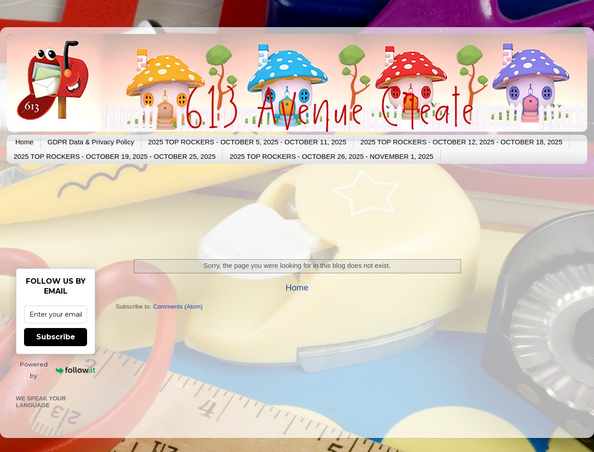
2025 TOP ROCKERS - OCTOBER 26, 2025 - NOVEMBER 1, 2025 (331, 156)
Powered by (57, 370)
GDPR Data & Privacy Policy (91, 142)
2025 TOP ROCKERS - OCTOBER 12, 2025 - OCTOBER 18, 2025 (461, 142)
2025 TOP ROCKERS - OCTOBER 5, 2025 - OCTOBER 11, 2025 (247, 142)
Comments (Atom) (178, 306)
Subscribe (55, 337)
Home (24, 142)
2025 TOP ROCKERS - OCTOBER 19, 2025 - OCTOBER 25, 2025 (114, 156)
